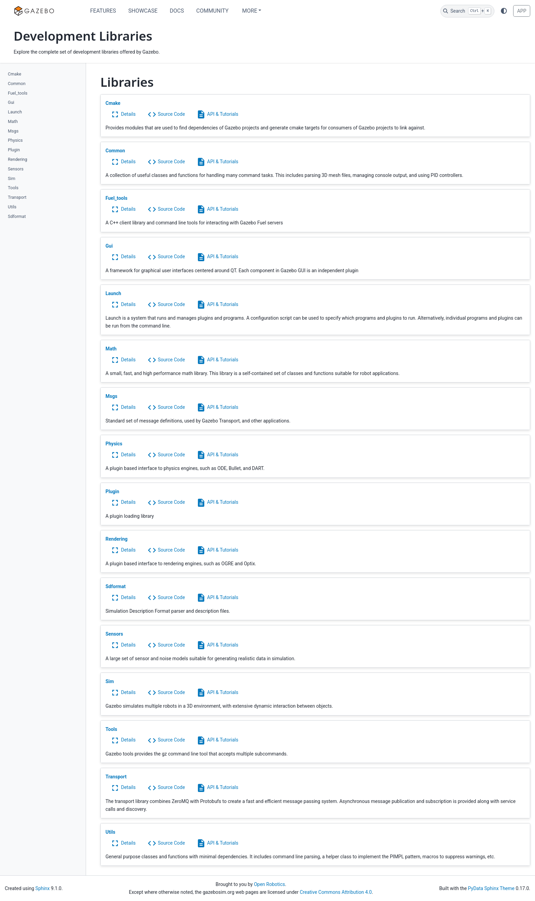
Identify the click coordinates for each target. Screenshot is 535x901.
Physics (15, 140)
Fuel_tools (17, 93)
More (249, 11)
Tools (13, 187)
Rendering (17, 159)
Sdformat (17, 216)
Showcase (143, 11)
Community (212, 11)
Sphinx (43, 888)
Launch (15, 111)
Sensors (16, 168)
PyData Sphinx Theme (491, 888)
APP (521, 11)
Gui (11, 102)
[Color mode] (504, 11)
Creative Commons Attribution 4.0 (336, 892)
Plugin (14, 149)
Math (13, 121)
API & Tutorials (217, 114)
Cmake (14, 74)
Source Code (166, 114)
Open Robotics (269, 884)
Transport (17, 197)
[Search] (467, 11)
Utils (12, 206)
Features (103, 11)
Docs (177, 11)
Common (17, 83)
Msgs (13, 131)
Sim (11, 178)
